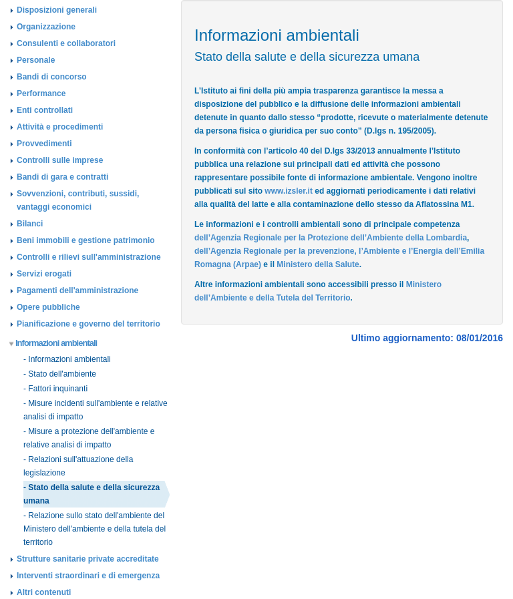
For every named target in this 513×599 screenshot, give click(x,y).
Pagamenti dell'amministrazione (77, 290)
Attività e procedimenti (60, 127)
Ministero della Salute (318, 264)
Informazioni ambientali (53, 343)
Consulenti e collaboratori (66, 43)
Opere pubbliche (48, 307)
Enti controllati (45, 110)
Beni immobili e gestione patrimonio (86, 240)
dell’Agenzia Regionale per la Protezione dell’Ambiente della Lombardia (330, 237)
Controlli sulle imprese (60, 160)
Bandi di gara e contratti (62, 177)
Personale (36, 60)
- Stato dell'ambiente (59, 374)
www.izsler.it (289, 191)
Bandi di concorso (52, 76)
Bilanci (30, 223)
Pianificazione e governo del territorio (88, 324)
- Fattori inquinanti (55, 388)
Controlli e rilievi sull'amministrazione (89, 257)
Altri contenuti (44, 592)
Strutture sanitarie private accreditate (88, 559)
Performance (41, 93)
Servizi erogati (44, 273)
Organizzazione (46, 26)
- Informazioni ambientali (67, 359)
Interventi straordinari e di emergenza (88, 575)
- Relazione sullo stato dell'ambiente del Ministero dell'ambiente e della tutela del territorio (94, 529)
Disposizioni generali (57, 10)
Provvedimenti (44, 143)
